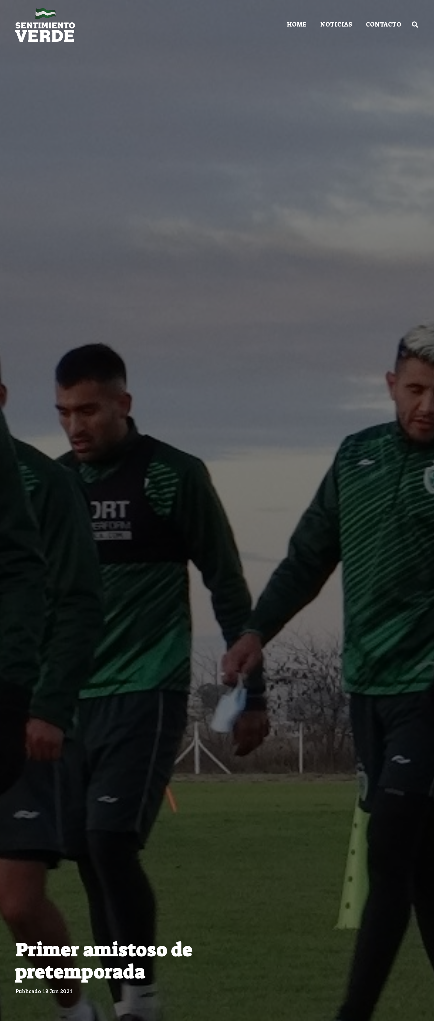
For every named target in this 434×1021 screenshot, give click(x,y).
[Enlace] (45, 25)
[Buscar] (415, 24)
